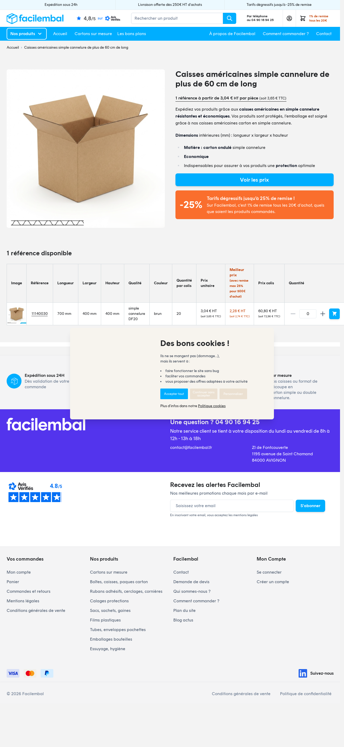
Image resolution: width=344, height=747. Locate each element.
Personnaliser (233, 394)
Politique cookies (212, 406)
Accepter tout (174, 394)
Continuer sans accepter (203, 393)
